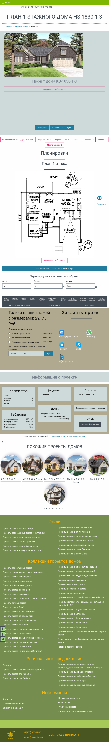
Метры (69, 285)
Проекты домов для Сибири (16, 682)
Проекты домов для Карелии (17, 678)
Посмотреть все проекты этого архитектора (54, 273)
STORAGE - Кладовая (83, 303)
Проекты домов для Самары (72, 684)
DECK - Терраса (89, 309)
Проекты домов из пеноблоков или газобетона (81, 601)
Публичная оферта (67, 711)
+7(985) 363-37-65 (32, 736)
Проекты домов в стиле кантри (18, 532)
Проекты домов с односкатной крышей (77, 571)
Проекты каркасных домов (71, 588)
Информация (57, 128)
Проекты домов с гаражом (16, 598)
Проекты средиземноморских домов (76, 549)
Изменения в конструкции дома (25, 346)
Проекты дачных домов (14, 607)
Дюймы (37, 285)
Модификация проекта (69, 702)
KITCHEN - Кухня (23, 302)
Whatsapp (90, 337)
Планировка (42, 128)
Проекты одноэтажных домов (17, 572)
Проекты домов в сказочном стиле (75, 544)
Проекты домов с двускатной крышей (77, 613)
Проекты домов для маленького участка (23, 633)
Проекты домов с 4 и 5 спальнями (19, 624)
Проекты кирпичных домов (71, 597)
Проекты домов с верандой (16, 594)
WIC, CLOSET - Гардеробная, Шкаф (102, 304)
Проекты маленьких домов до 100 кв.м (77, 579)
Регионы (7, 669)
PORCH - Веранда (54, 309)
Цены (69, 128)
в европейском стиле (90, 428)
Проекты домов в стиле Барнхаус (74, 553)
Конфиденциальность (13, 707)
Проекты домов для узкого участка (20, 646)
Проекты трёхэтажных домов (17, 589)
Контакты (7, 703)
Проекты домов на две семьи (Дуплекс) (22, 655)
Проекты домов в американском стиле (22, 554)
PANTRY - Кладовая (32, 302)
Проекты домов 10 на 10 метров (19, 615)
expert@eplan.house (68, 337)
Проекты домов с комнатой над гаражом (23, 642)
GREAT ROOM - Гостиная (6, 303)
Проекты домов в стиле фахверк (19, 545)
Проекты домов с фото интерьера (74, 622)
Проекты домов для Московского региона (23, 673)
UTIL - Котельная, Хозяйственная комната (72, 304)
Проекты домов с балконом (72, 618)
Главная (8, 26)
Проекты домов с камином (16, 629)
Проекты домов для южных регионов (76, 689)
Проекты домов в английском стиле (20, 550)
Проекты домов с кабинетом (17, 651)
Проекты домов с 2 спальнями (73, 627)
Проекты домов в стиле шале (72, 558)
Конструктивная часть (21, 342)
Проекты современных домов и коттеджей (24, 537)
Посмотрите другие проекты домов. (68, 440)
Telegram (63, 350)
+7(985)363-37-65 (67, 362)
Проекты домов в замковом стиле (75, 531)
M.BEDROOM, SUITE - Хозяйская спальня (52, 304)
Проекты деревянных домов (72, 593)
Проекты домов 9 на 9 (13, 611)
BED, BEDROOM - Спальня (62, 303)
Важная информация (13, 712)
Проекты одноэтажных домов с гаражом (23, 576)
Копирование (64, 706)
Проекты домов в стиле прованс (74, 536)
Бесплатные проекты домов (72, 584)
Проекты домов (21, 26)
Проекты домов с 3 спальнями (18, 620)
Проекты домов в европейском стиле (21, 541)
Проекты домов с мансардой (17, 580)
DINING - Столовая (15, 302)
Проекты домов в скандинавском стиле (78, 540)
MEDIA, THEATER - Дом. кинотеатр (19, 309)
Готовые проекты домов (70, 651)
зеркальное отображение (54, 89)
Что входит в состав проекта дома (75, 715)
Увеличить (102, 196)
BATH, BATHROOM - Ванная (41, 303)
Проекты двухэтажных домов (17, 585)
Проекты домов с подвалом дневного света (24, 602)
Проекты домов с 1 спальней (72, 631)
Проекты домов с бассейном (17, 637)
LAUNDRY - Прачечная (92, 303)
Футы (4, 285)
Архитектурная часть (21, 337)
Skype (79, 350)
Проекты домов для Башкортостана (75, 676)
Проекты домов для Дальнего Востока (77, 680)
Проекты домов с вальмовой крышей (76, 575)
